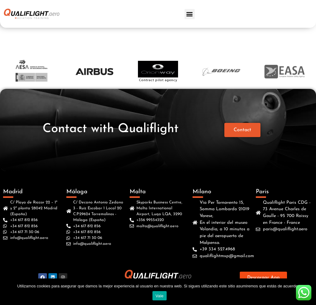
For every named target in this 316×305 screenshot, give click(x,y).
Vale (160, 296)
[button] (190, 14)
